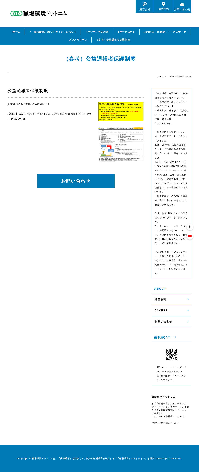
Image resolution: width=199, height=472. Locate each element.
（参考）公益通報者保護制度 (113, 39)
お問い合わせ (182, 9)
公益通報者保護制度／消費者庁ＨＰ (29, 104)
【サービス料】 (126, 32)
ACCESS (163, 9)
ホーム (17, 32)
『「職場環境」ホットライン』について (53, 32)
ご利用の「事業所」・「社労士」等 (165, 32)
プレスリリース (78, 39)
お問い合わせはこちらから (166, 423)
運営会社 (144, 9)
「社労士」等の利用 (97, 32)
